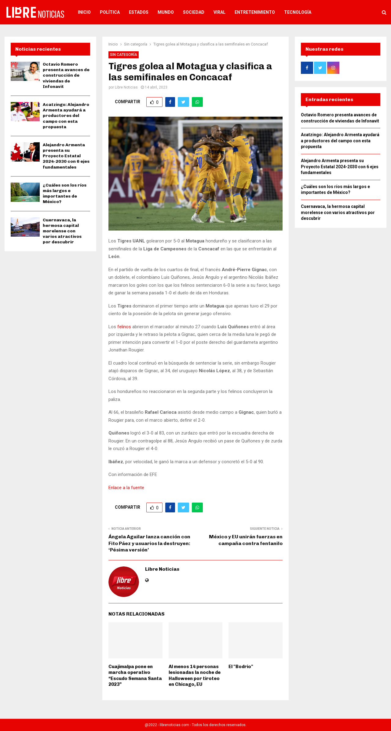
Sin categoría (123, 55)
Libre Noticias (126, 87)
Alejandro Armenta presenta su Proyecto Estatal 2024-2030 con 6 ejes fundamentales (66, 156)
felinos (124, 326)
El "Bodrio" (240, 666)
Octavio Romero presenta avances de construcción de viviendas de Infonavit (66, 75)
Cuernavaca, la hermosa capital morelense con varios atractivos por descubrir (62, 231)
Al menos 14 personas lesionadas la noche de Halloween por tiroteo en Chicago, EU (195, 675)
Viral (219, 12)
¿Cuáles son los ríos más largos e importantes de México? (64, 194)
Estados (138, 12)
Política (110, 12)
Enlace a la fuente (126, 487)
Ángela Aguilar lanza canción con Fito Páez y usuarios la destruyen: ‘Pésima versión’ (149, 543)
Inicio (84, 12)
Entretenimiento (255, 12)
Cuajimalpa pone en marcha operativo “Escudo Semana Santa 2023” (135, 675)
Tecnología (297, 12)
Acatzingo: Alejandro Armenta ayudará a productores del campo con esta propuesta (66, 115)
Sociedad (193, 12)
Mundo (166, 12)
